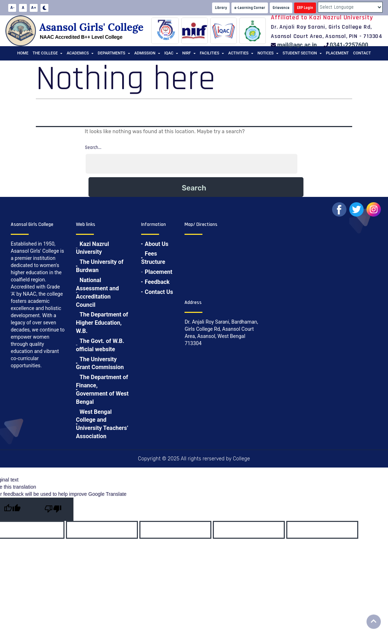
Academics (78, 53)
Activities (238, 53)
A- (12, 7)
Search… (93, 147)
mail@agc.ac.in (297, 45)
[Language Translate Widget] (350, 7)
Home (22, 53)
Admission (144, 53)
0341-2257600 (349, 45)
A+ (33, 7)
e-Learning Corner (249, 7)
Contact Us (159, 292)
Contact (362, 53)
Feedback (157, 282)
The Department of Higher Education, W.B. (102, 322)
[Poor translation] (53, 509)
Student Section (300, 53)
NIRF (186, 53)
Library (221, 7)
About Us (156, 244)
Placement (337, 53)
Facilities (209, 53)
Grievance (281, 7)
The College (45, 53)
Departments (111, 53)
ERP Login (305, 7)
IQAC (168, 53)
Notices (266, 53)
